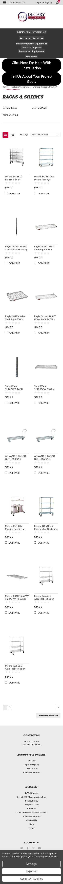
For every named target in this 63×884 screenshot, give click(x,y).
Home (5, 87)
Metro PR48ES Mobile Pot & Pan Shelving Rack (15, 527)
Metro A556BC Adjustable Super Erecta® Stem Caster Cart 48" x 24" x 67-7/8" (15, 667)
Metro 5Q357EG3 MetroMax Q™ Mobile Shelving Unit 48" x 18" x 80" (46, 178)
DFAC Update (31, 793)
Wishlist (31, 760)
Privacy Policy (31, 800)
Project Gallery (31, 804)
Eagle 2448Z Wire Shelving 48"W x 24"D (44, 248)
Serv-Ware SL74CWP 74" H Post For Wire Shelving (14, 388)
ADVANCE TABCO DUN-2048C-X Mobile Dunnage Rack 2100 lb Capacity (15, 458)
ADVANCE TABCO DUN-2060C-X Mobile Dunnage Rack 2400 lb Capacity (44, 458)
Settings (31, 864)
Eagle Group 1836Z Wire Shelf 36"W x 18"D (45, 318)
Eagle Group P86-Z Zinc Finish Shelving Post (16, 248)
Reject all (31, 871)
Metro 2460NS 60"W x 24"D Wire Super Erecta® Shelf (17, 597)
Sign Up (48, 2)
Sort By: (24, 134)
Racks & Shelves (12, 90)
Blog (31, 824)
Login (38, 2)
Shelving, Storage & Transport (45, 87)
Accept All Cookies (31, 878)
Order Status (32, 768)
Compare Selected (48, 715)
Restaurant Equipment (20, 87)
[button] (31, 31)
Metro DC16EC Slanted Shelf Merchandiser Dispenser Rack (14, 178)
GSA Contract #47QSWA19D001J (31, 812)
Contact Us (31, 820)
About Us (31, 808)
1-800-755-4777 (17, 2)
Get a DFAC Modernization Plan (31, 797)
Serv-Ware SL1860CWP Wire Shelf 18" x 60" (44, 388)
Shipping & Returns (31, 772)
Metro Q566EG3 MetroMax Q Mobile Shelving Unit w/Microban (46, 527)
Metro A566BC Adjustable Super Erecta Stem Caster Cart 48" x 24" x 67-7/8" (45, 597)
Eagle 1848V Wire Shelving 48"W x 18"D (15, 318)
